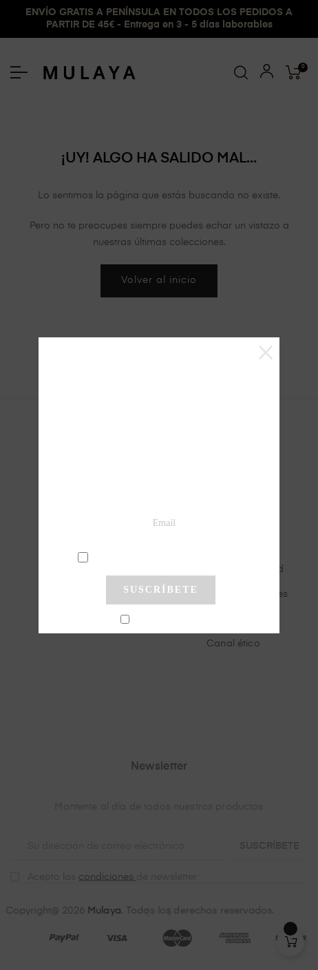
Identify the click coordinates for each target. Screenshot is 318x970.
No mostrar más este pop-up (166, 620)
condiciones (163, 556)
